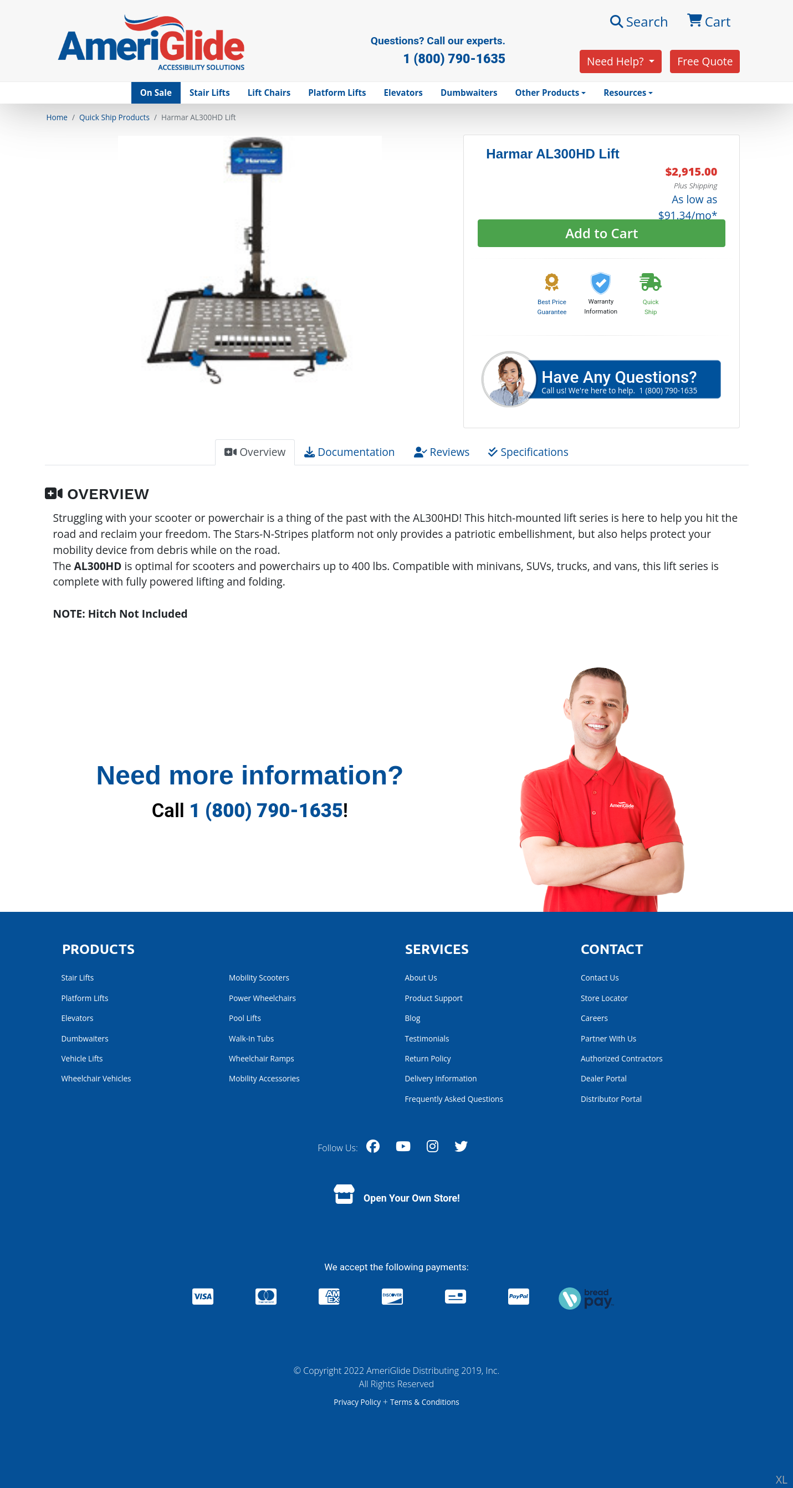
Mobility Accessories (264, 1078)
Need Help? (617, 61)
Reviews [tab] (442, 451)
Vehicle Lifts (82, 1058)
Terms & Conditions (424, 1402)
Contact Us (600, 977)
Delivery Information (441, 1078)
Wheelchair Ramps (261, 1058)
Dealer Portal (604, 1078)
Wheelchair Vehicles (96, 1078)
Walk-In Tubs (251, 1038)
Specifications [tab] (528, 451)
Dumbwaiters (469, 92)
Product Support (434, 998)
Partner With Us (608, 1038)
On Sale (156, 92)
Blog (413, 1018)
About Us (421, 977)
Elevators (403, 92)
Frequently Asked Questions (454, 1099)
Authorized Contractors (622, 1058)
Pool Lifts (245, 1018)
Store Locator (604, 998)
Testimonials (427, 1038)
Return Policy (428, 1058)
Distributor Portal (611, 1099)
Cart (709, 22)
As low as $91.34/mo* (688, 207)
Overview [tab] (254, 451)
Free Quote (705, 61)
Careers (594, 1018)
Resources (624, 92)
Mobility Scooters (259, 977)
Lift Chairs (269, 92)
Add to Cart (602, 233)
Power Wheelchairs (262, 998)
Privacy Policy (358, 1402)
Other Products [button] (547, 92)
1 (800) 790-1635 (265, 810)
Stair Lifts (210, 92)
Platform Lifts (337, 92)
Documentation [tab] (349, 451)
